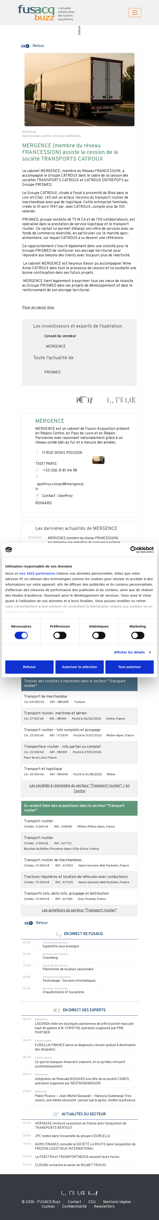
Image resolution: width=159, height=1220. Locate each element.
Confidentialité (74, 1206)
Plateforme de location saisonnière (68, 969)
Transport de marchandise (45, 696)
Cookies (48, 1206)
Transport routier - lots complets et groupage (62, 730)
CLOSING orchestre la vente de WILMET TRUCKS (70, 1165)
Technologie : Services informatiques (69, 981)
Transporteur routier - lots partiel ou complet (62, 747)
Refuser (29, 667)
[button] (32, 45)
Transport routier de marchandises (53, 860)
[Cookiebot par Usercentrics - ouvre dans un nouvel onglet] (134, 549)
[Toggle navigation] (135, 12)
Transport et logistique (43, 769)
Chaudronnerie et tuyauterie (63, 992)
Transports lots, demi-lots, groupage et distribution (66, 893)
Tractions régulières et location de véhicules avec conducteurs (76, 877)
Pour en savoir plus (38, 307)
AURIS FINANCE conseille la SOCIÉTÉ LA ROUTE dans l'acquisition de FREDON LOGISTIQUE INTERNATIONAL (85, 1146)
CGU (92, 1202)
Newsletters (104, 1206)
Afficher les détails (129, 652)
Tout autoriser (129, 667)
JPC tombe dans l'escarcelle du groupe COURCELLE (72, 1136)
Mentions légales (117, 1202)
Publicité (78, 30)
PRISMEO (52, 372)
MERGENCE (56, 346)
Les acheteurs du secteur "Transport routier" (79, 910)
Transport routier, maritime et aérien (55, 713)
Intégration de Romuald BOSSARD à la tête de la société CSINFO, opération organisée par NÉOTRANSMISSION (82, 1081)
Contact (74, 1202)
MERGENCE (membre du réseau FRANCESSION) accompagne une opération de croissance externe (84, 540)
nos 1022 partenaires (37, 573)
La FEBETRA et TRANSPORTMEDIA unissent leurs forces (77, 1157)
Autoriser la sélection (79, 667)
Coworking (50, 958)
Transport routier (38, 821)
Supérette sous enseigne (61, 946)
